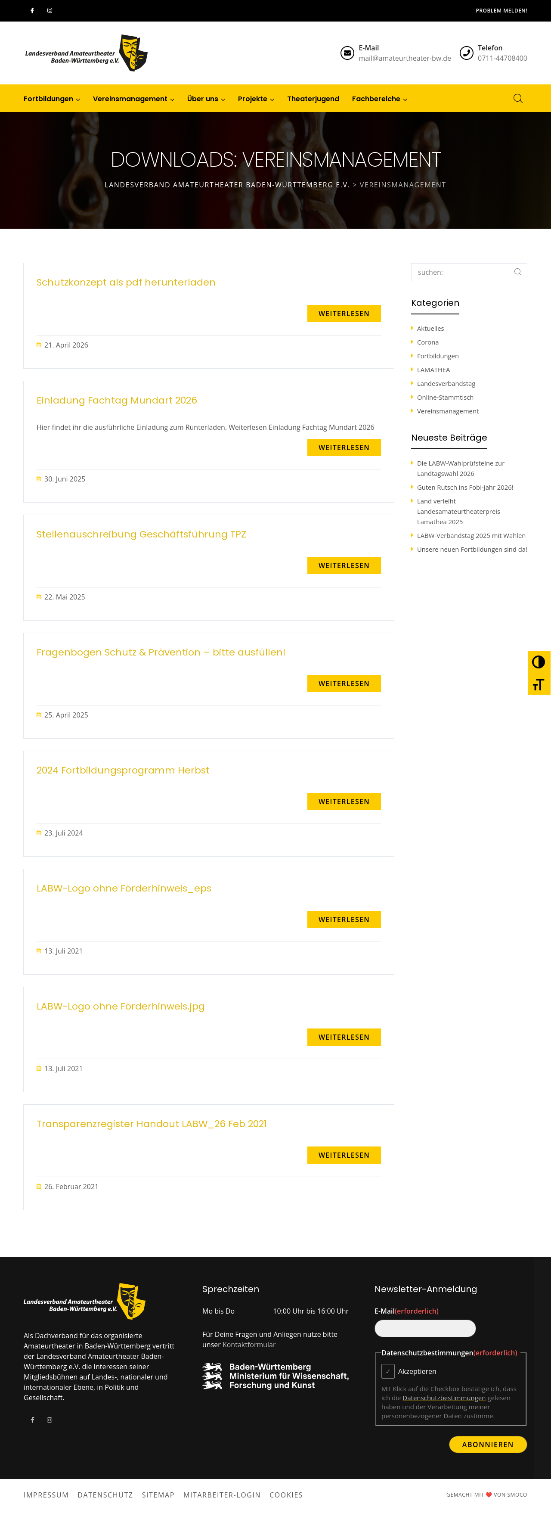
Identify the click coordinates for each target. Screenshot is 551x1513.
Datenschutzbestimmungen (444, 1397)
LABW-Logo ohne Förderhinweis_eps (124, 888)
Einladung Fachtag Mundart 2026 (117, 400)
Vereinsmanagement (448, 411)
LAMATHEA (433, 369)
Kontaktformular (249, 1344)
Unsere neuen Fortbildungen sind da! (472, 549)
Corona (428, 342)
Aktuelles (430, 328)
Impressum (46, 1495)
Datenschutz (105, 1495)
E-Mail (407, 1311)
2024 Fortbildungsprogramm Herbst (123, 770)
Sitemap (158, 1495)
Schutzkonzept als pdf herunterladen (126, 282)
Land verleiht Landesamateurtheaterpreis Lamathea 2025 (458, 511)
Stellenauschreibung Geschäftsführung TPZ (141, 534)
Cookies (286, 1495)
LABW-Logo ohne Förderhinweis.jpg (121, 1006)
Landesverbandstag (446, 383)
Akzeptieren (417, 1371)
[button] (344, 313)
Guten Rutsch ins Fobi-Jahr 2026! (465, 487)
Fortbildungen (438, 355)
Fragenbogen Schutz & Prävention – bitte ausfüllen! (161, 652)
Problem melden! (501, 10)
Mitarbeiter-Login (222, 1495)
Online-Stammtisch (445, 397)
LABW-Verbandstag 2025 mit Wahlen (471, 535)
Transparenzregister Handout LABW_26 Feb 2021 (152, 1124)
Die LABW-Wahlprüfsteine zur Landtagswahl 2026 (461, 468)
